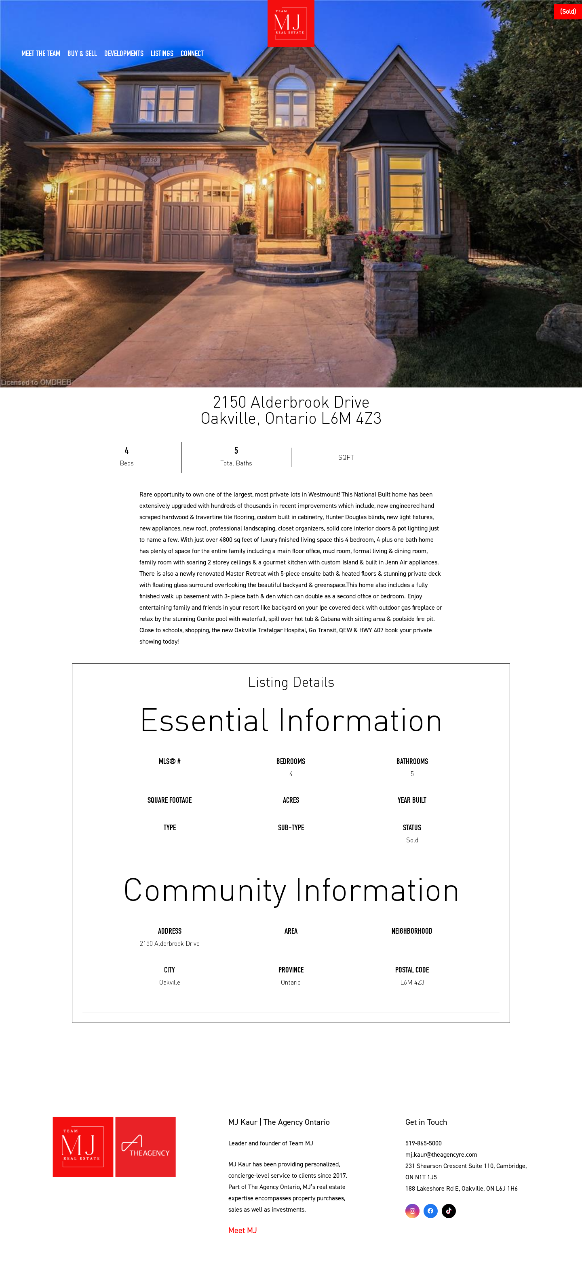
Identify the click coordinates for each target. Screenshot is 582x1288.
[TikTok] (449, 1211)
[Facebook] (431, 1211)
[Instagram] (412, 1211)
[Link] (114, 1147)
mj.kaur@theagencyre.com (441, 1155)
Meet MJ (242, 1230)
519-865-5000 (423, 1143)
